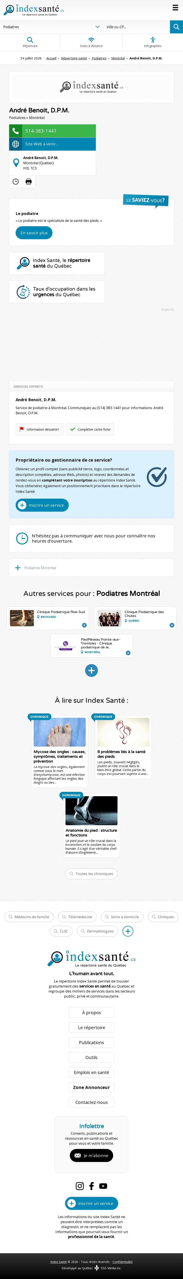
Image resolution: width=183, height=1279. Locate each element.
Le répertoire (91, 1027)
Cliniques (166, 916)
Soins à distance (91, 42)
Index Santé (58, 1262)
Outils (91, 1057)
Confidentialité (123, 1262)
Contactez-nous (91, 1102)
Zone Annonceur (91, 1087)
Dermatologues (100, 931)
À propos (91, 1012)
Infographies (153, 42)
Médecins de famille (32, 916)
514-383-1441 (41, 130)
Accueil (51, 58)
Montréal (118, 58)
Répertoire (30, 42)
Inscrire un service (46, 505)
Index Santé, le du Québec (61, 263)
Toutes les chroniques (94, 873)
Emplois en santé (91, 1072)
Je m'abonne (96, 1155)
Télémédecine (80, 916)
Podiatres (99, 58)
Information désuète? (43, 429)
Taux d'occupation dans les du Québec (64, 292)
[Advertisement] (91, 344)
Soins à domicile (125, 916)
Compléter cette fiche (94, 429)
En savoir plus (34, 233)
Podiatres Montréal (40, 567)
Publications (91, 1042)
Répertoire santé (74, 58)
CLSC (64, 931)
